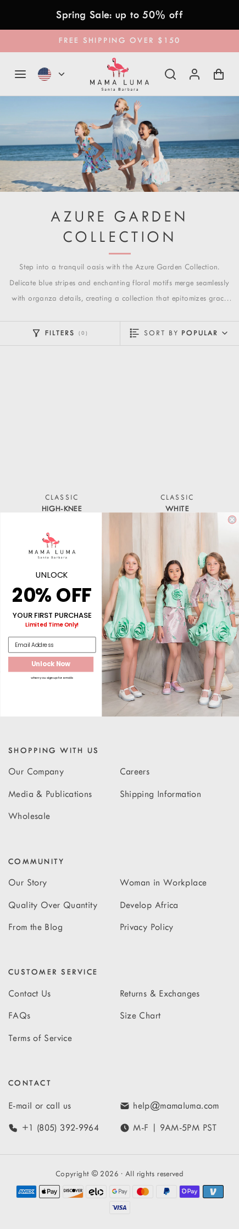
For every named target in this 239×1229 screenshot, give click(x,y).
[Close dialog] (232, 520)
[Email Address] (52, 645)
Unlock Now (50, 664)
